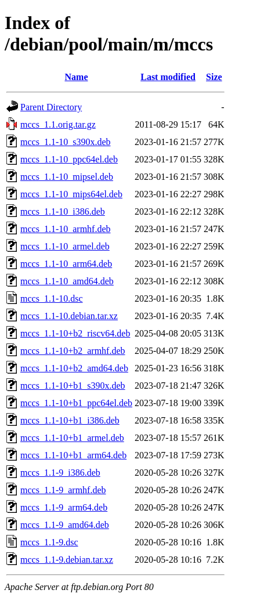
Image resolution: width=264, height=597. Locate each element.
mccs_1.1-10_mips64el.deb (71, 194)
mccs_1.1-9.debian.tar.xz (66, 560)
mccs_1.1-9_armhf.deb (63, 490)
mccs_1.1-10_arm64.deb (66, 264)
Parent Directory (51, 107)
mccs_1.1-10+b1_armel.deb (72, 438)
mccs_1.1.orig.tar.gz (58, 124)
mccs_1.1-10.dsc (51, 298)
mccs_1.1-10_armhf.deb (65, 229)
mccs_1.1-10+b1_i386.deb (70, 420)
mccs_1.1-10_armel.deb (65, 246)
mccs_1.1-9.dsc (49, 542)
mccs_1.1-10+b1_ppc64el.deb (76, 403)
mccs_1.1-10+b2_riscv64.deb (75, 333)
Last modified (168, 77)
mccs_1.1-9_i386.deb (60, 472)
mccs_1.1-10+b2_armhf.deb (72, 351)
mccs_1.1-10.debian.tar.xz (69, 316)
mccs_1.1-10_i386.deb (62, 211)
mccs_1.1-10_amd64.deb (67, 281)
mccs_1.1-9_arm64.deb (63, 507)
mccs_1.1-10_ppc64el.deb (69, 159)
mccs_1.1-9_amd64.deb (64, 525)
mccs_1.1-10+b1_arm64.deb (73, 455)
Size (214, 77)
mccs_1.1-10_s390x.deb (65, 142)
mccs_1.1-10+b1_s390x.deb (72, 385)
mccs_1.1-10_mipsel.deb (66, 177)
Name (76, 77)
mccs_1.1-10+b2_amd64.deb (74, 368)
